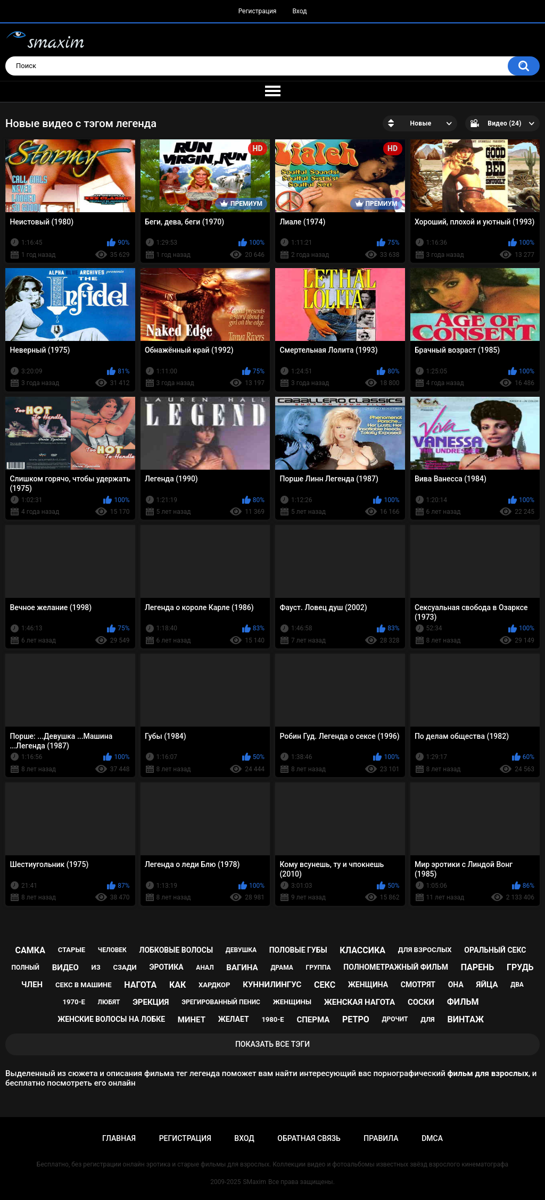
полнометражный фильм (395, 967)
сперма (312, 1019)
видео (65, 967)
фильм (463, 1002)
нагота (140, 985)
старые (71, 950)
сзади (124, 967)
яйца (487, 984)
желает (233, 1019)
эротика (166, 967)
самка (30, 950)
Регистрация (257, 11)
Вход (299, 11)
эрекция (151, 1002)
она (456, 984)
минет (191, 1019)
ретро (355, 1019)
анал (204, 967)
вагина (242, 967)
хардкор (214, 985)
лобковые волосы (176, 950)
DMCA (432, 1138)
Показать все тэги (272, 1044)
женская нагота (359, 1002)
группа (318, 967)
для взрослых (425, 950)
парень (477, 967)
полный (25, 967)
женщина (368, 984)
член (32, 984)
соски (421, 1002)
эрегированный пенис (220, 1002)
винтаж (466, 1019)
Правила (381, 1138)
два (517, 984)
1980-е (272, 1019)
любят (109, 1002)
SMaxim (254, 1182)
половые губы (298, 950)
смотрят (418, 984)
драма (281, 967)
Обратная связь (308, 1138)
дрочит (395, 1019)
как (177, 985)
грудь (520, 967)
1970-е (74, 1002)
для (427, 1019)
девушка (241, 950)
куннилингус (272, 984)
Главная (119, 1138)
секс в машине (83, 985)
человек (112, 950)
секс (324, 985)
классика (362, 950)
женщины (292, 1002)
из (96, 967)
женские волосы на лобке (111, 1019)
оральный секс (495, 950)
